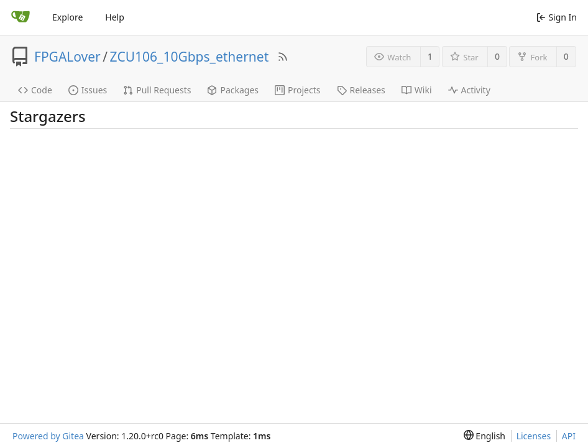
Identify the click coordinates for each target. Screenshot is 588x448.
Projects (297, 90)
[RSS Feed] (282, 56)
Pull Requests (157, 90)
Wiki (417, 90)
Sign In (556, 17)
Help (114, 17)
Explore (67, 17)
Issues (87, 90)
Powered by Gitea (48, 436)
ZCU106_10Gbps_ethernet (189, 56)
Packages (233, 90)
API (569, 436)
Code (35, 90)
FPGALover (67, 56)
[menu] (484, 436)
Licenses (534, 436)
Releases (361, 90)
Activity (469, 90)
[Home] (20, 17)
